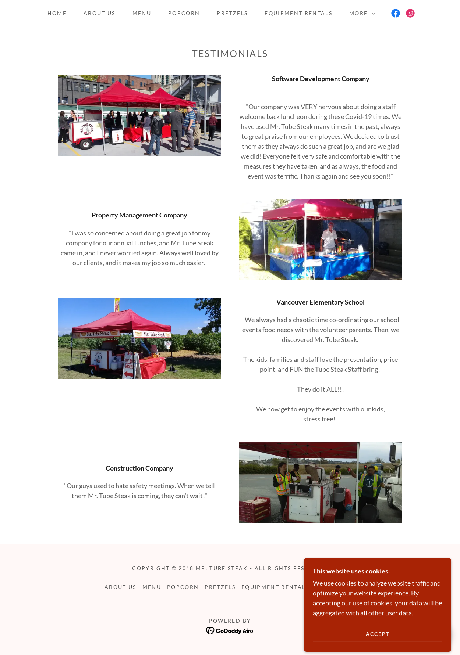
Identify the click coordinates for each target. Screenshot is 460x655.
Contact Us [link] (335, 587)
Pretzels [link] (232, 13)
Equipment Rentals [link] (298, 13)
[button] (360, 13)
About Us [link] (100, 13)
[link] (395, 13)
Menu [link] (141, 13)
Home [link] (57, 13)
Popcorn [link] (184, 13)
